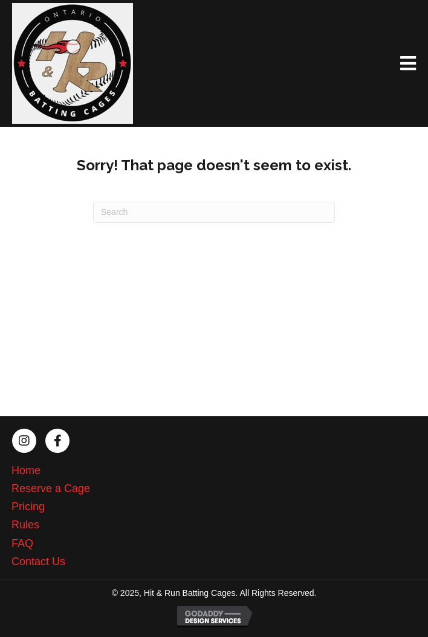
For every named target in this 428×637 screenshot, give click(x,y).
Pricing (28, 507)
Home (26, 470)
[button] (24, 441)
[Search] (214, 212)
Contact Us (38, 561)
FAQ (22, 543)
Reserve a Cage (50, 488)
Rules (25, 525)
